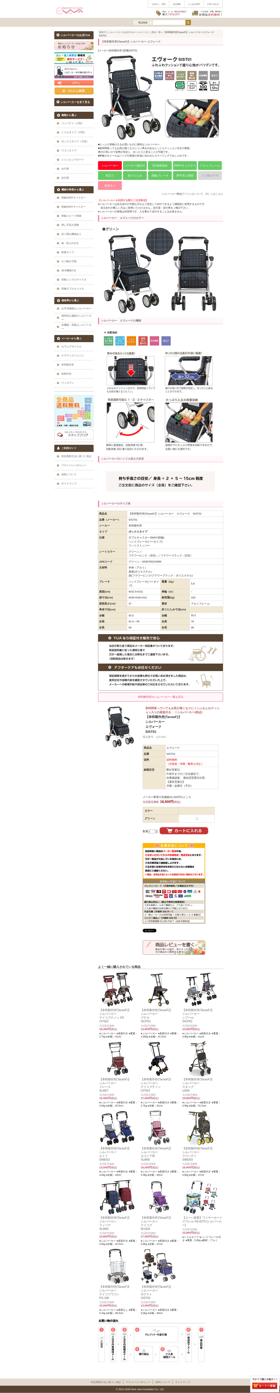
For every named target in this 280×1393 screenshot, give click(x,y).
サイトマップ (182, 1382)
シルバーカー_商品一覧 (148, 32)
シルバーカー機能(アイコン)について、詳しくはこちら (192, 193)
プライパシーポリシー (138, 1382)
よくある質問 (194, 4)
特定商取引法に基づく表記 (106, 1382)
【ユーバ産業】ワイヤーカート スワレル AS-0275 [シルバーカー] (202, 1221)
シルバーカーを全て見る (75, 102)
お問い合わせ (213, 4)
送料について (162, 1382)
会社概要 (177, 4)
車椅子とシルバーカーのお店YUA (116, 32)
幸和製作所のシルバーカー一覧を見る (160, 696)
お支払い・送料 (159, 4)
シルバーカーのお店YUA (75, 35)
